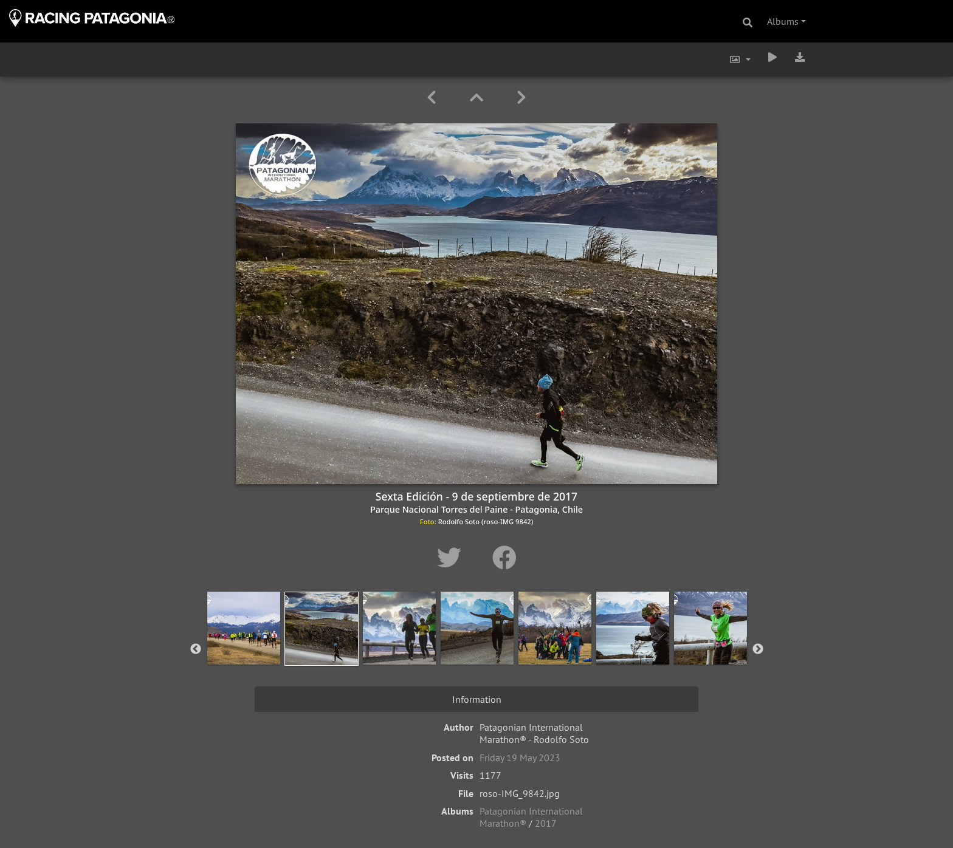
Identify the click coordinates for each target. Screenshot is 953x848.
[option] (244, 647)
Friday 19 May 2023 (520, 757)
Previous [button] (196, 649)
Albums (783, 21)
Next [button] (758, 649)
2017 (546, 823)
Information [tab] (476, 699)
